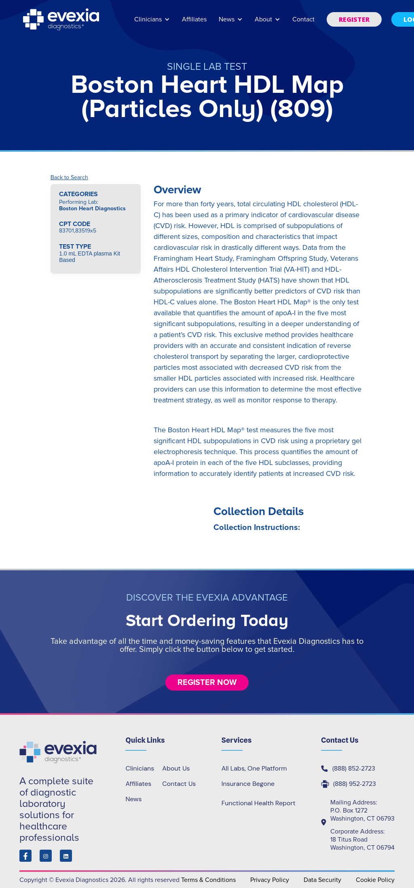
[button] (152, 23)
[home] (61, 19)
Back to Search (69, 177)
